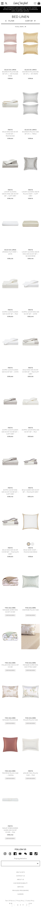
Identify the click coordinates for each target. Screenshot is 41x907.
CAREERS (20, 894)
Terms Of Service (10, 901)
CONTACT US (20, 876)
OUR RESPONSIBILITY (20, 883)
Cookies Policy (30, 901)
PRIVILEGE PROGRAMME (20, 890)
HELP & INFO (20, 872)
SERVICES (20, 887)
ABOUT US (20, 880)
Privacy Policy (20, 901)
